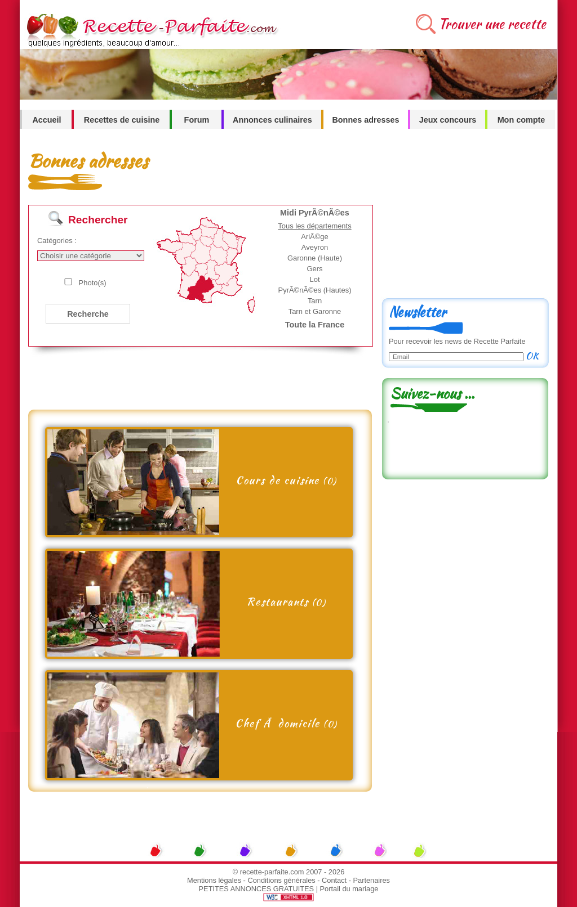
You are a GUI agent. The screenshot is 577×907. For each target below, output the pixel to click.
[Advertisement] (197, 384)
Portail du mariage (349, 888)
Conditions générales (281, 880)
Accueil (46, 119)
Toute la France (314, 324)
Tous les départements (314, 226)
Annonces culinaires (272, 119)
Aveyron (314, 247)
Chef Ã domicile (286, 723)
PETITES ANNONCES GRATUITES (256, 888)
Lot (314, 279)
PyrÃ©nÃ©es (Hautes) (315, 290)
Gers (314, 268)
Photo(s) (92, 283)
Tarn (315, 301)
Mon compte (521, 119)
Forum (197, 119)
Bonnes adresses (365, 119)
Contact (334, 880)
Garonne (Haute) (314, 258)
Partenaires (371, 880)
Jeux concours (448, 119)
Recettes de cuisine (121, 119)
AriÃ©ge (314, 236)
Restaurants (286, 601)
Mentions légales (214, 880)
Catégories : (57, 240)
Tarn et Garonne (314, 311)
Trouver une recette (492, 24)
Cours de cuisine (286, 480)
